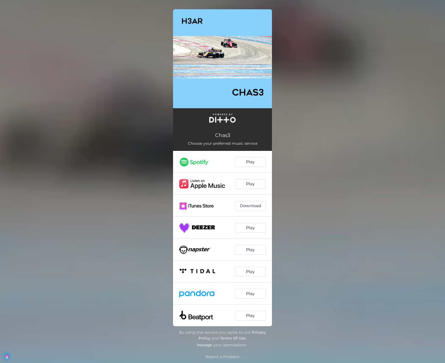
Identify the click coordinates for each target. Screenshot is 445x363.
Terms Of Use (233, 338)
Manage (204, 345)
